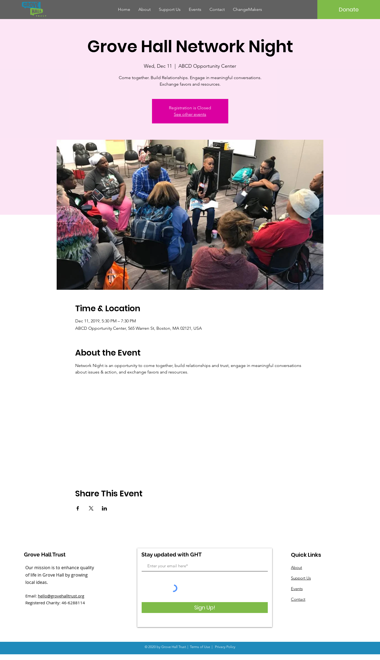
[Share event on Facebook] (77, 508)
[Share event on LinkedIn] (104, 508)
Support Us (301, 578)
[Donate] (348, 9)
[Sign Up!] (205, 607)
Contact (298, 599)
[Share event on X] (91, 508)
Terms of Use (200, 647)
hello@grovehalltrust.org (61, 596)
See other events (190, 114)
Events (297, 588)
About (296, 567)
